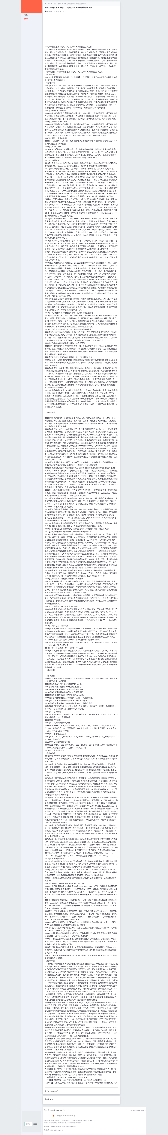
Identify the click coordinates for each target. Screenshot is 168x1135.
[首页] (45, 4)
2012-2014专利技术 (52, 1091)
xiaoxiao (49, 11)
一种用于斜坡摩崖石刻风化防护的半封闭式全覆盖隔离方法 (69, 4)
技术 (26, 19)
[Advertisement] (31, 53)
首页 (26, 15)
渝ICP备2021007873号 (57, 1110)
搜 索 (35, 1124)
